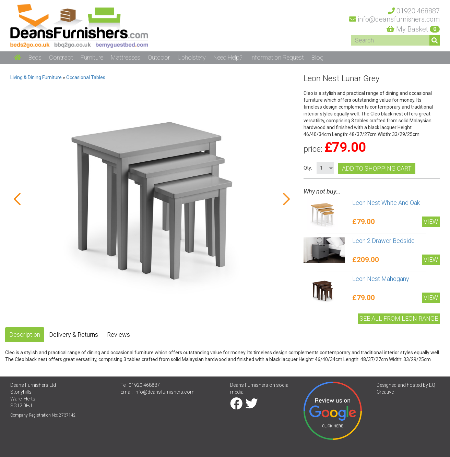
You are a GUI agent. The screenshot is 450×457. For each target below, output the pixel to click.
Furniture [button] (92, 57)
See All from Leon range (398, 318)
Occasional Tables (85, 77)
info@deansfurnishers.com (164, 392)
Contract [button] (61, 57)
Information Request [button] (277, 57)
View (431, 221)
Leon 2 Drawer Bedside (383, 240)
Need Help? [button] (227, 57)
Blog (317, 57)
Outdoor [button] (159, 57)
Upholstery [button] (192, 57)
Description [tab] (24, 334)
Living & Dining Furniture (36, 77)
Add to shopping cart (377, 168)
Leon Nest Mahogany (380, 278)
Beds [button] (35, 57)
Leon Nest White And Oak (386, 202)
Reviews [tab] (118, 334)
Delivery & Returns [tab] (73, 334)
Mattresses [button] (125, 57)
